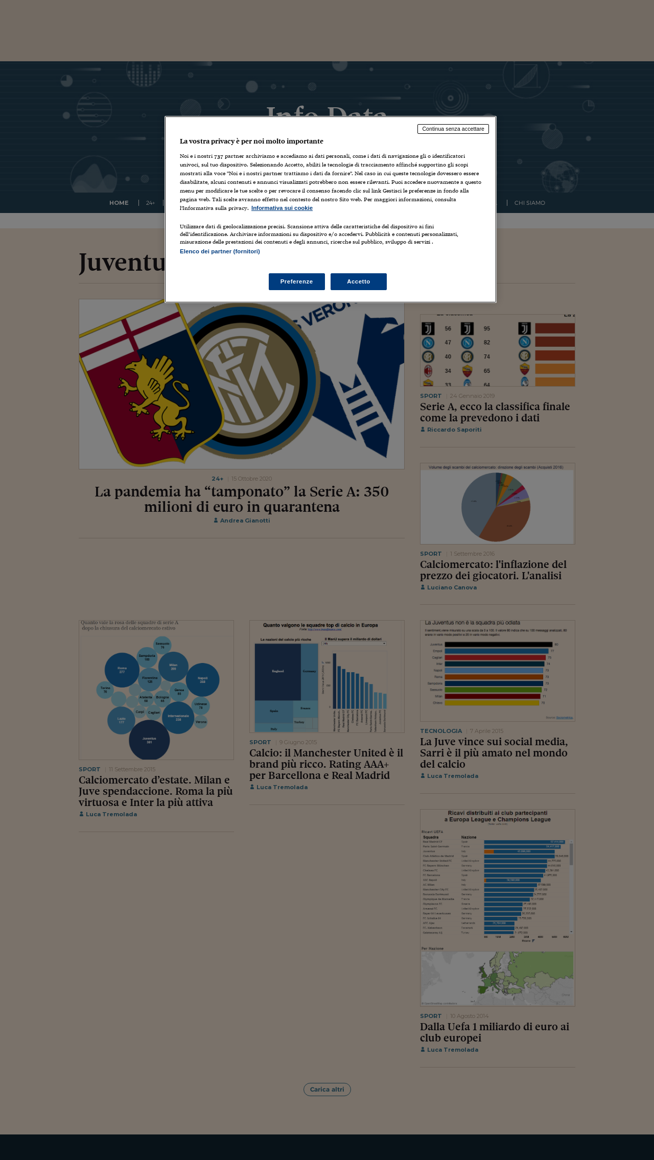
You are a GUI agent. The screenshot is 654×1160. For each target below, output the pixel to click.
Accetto (358, 281)
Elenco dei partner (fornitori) (220, 251)
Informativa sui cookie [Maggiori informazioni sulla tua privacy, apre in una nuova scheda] (282, 208)
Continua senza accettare (453, 129)
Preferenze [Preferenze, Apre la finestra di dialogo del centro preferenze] (297, 281)
